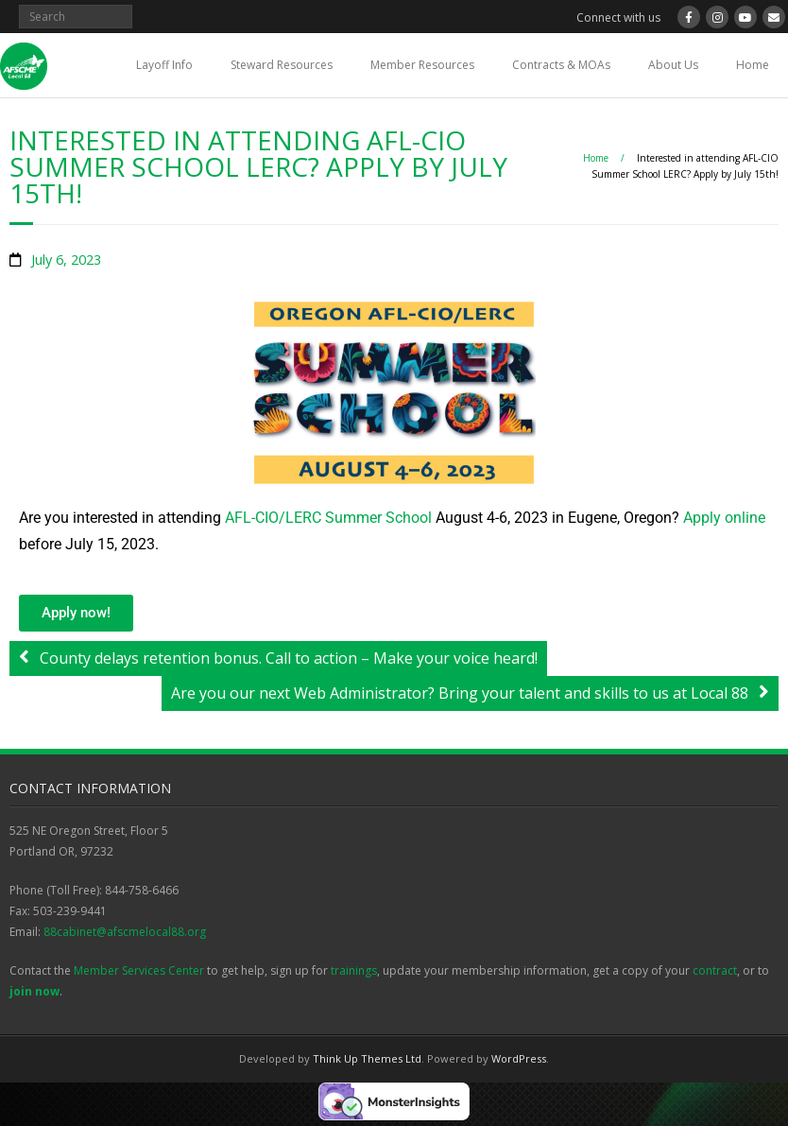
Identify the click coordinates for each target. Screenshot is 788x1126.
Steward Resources (282, 65)
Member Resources (422, 65)
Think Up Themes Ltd (367, 1058)
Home (752, 65)
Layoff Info (164, 65)
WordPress (518, 1058)
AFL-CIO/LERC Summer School (328, 518)
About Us (673, 65)
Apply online (724, 518)
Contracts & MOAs (561, 65)
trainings (354, 970)
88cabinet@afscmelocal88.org (124, 932)
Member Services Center (139, 970)
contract (715, 970)
